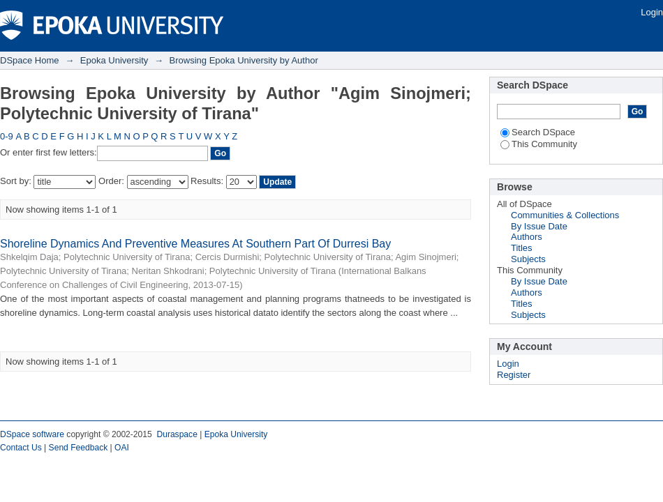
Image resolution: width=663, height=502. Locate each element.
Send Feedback (78, 447)
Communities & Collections (565, 215)
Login (652, 12)
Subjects (528, 259)
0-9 (6, 136)
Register (513, 375)
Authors (526, 236)
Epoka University (114, 60)
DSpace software (32, 434)
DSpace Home (29, 60)
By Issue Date (539, 226)
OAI (121, 447)
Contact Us (21, 447)
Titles (521, 248)
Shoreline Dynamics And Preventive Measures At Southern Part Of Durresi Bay (195, 244)
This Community (538, 144)
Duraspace (176, 434)
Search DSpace (537, 132)
